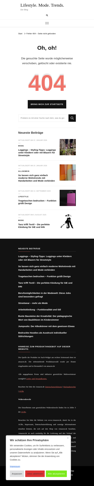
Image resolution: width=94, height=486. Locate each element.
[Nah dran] (68, 438)
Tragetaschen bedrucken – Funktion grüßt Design (44, 276)
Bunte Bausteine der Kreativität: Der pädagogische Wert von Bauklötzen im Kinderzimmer (45, 318)
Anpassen (17, 474)
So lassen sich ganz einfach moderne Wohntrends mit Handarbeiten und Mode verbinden (36, 178)
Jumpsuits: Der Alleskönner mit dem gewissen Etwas (46, 326)
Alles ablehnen (35, 474)
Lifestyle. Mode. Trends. (42, 5)
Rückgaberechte (69, 387)
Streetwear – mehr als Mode (33, 303)
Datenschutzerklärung (53, 387)
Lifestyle (23, 196)
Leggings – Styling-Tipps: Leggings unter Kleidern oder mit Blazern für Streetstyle (37, 153)
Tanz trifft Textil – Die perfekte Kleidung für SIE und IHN (34, 225)
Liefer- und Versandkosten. (36, 379)
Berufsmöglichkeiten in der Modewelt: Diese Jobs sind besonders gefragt (44, 295)
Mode (21, 146)
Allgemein (24, 171)
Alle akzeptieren (56, 474)
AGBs (21, 391)
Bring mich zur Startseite (47, 104)
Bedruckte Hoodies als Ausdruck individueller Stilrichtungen (42, 334)
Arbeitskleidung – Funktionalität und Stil (39, 309)
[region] (38, 457)
